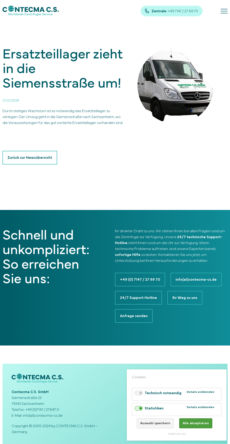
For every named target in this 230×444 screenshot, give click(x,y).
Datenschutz (177, 433)
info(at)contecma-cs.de (196, 279)
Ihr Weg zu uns (184, 298)
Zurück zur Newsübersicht (29, 157)
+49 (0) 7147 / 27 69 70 (140, 279)
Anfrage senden (134, 316)
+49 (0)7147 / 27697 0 (42, 409)
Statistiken (154, 408)
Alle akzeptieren (196, 423)
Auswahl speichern (155, 423)
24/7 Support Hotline (138, 298)
